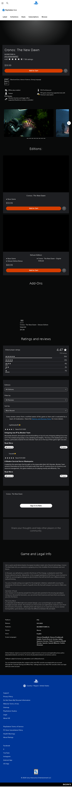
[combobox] (36, 389)
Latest (5, 17)
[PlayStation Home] (36, 3)
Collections (14, 17)
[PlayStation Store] (10, 10)
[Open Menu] (2, 3)
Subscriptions (34, 17)
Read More (9, 443)
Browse (44, 17)
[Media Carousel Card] (29, 123)
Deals (23, 17)
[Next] (69, 123)
